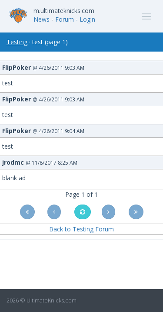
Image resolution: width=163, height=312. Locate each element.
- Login (85, 19)
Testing (17, 42)
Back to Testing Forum (81, 229)
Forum (64, 19)
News (41, 19)
